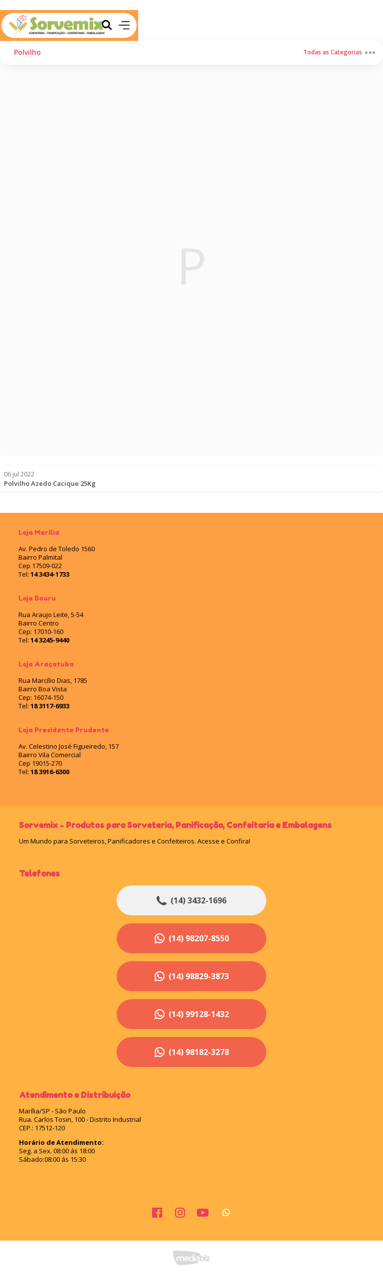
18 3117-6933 (49, 705)
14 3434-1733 (49, 574)
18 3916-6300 (49, 771)
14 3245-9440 (49, 640)
